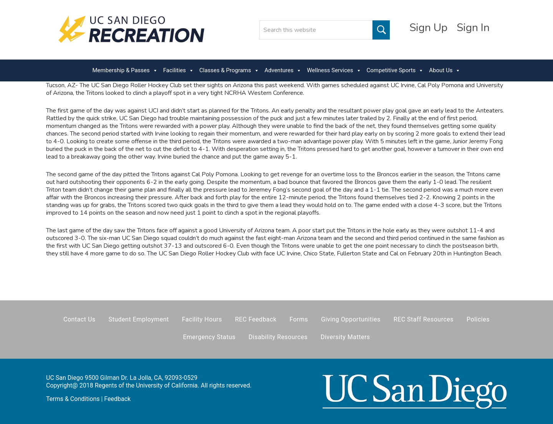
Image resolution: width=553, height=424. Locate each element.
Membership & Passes (125, 70)
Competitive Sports (395, 70)
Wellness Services (334, 70)
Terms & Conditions (73, 398)
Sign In (473, 27)
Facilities (178, 70)
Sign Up (428, 27)
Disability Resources (278, 337)
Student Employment (139, 319)
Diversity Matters (345, 337)
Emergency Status (209, 337)
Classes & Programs (229, 70)
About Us (444, 70)
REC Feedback (255, 319)
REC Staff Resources (424, 319)
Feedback (117, 398)
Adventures (283, 70)
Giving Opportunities (351, 319)
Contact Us (79, 319)
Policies (478, 319)
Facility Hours (202, 319)
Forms (299, 319)
